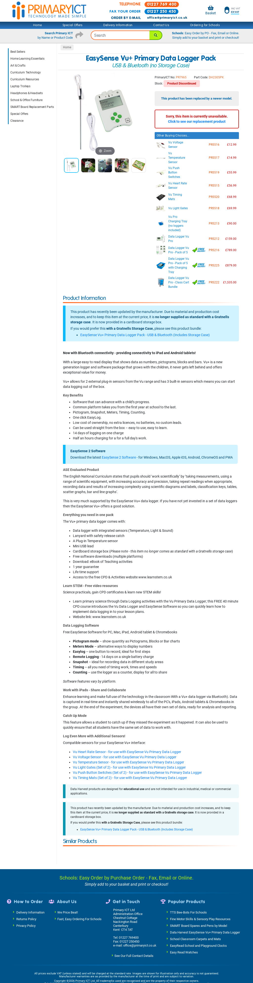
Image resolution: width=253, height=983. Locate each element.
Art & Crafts (17, 65)
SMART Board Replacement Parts (32, 107)
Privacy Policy (26, 896)
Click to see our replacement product (197, 121)
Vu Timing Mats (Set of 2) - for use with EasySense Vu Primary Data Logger (130, 778)
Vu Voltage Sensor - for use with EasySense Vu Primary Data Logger (124, 757)
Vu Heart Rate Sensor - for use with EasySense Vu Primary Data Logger (127, 752)
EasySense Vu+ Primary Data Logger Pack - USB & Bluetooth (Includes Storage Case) (145, 335)
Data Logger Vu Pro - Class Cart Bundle (178, 282)
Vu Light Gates (178, 208)
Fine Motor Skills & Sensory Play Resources (200, 890)
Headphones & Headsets (26, 93)
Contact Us (161, 25)
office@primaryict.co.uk (167, 17)
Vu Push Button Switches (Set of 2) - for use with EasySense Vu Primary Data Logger (137, 773)
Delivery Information (117, 25)
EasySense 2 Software (119, 457)
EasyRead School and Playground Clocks (198, 916)
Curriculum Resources (24, 79)
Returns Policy (26, 890)
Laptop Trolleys (20, 86)
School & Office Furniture (26, 100)
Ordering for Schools (205, 25)
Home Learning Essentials (27, 58)
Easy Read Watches (184, 923)
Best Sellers (17, 51)
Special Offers (73, 25)
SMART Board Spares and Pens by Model (198, 896)
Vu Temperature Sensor (176, 158)
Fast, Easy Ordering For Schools (79, 890)
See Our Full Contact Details (133, 927)
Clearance (16, 120)
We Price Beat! (67, 883)
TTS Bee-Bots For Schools (188, 883)
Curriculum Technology (25, 72)
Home (37, 25)
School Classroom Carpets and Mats (195, 910)
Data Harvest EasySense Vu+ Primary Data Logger (205, 903)
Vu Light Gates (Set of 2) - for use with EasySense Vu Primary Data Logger (129, 767)
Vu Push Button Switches (174, 172)
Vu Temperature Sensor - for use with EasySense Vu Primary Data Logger (128, 762)
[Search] (155, 35)
